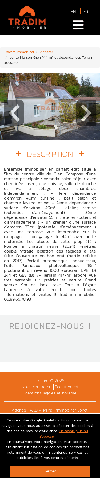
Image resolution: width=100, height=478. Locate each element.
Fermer (50, 471)
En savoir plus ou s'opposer (63, 433)
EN (73, 11)
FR (85, 11)
